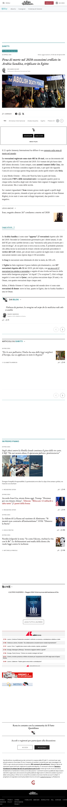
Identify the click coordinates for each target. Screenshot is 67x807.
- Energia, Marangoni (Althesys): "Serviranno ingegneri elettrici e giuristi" (24, 649)
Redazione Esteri (9, 489)
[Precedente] (56, 329)
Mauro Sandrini (13, 314)
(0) (63, 489)
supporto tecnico (45, 777)
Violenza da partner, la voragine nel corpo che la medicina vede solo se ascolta (34, 308)
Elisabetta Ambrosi (9, 362)
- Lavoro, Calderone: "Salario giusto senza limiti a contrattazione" (22, 661)
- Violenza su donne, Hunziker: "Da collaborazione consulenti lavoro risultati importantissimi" (29, 643)
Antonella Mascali (10, 550)
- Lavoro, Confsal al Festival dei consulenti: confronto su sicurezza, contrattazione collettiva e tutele (31, 639)
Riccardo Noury (13, 69)
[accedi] (60, 3)
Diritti (5, 46)
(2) (63, 362)
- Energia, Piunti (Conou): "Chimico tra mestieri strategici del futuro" (23, 653)
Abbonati (49, 3)
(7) (7, 320)
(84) (63, 530)
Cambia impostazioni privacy (18, 802)
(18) (63, 550)
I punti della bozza (21, 503)
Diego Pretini (7, 530)
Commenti (7, 114)
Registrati (42, 747)
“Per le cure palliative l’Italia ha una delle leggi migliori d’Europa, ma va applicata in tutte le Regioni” (27, 353)
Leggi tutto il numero (33, 622)
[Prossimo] (62, 329)
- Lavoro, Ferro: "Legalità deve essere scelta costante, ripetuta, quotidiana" (25, 646)
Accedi (25, 747)
